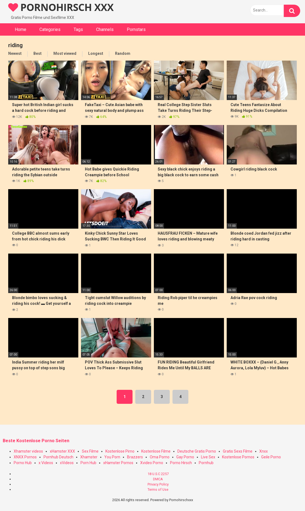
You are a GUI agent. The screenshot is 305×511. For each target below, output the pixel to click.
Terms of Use (158, 489)
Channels (105, 29)
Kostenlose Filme (156, 451)
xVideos (67, 463)
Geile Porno (271, 457)
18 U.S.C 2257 (158, 474)
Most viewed (64, 53)
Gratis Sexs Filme (237, 451)
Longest (95, 53)
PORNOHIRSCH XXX (61, 7)
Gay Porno (185, 457)
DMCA (158, 479)
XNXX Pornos (25, 457)
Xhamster (88, 457)
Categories (50, 29)
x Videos (46, 463)
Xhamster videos (28, 451)
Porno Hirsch (181, 463)
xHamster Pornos (118, 463)
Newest (15, 53)
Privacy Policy (158, 484)
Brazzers (135, 457)
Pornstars (136, 29)
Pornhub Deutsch (58, 457)
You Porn (112, 457)
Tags (78, 29)
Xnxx (263, 451)
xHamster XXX (62, 451)
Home (20, 29)
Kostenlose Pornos (238, 457)
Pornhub (206, 463)
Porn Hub (88, 463)
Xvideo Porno (151, 463)
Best (37, 53)
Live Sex (208, 457)
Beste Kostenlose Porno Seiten (36, 440)
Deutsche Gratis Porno (196, 451)
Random (122, 53)
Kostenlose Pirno (119, 451)
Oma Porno (159, 457)
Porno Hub (23, 463)
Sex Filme (90, 451)
